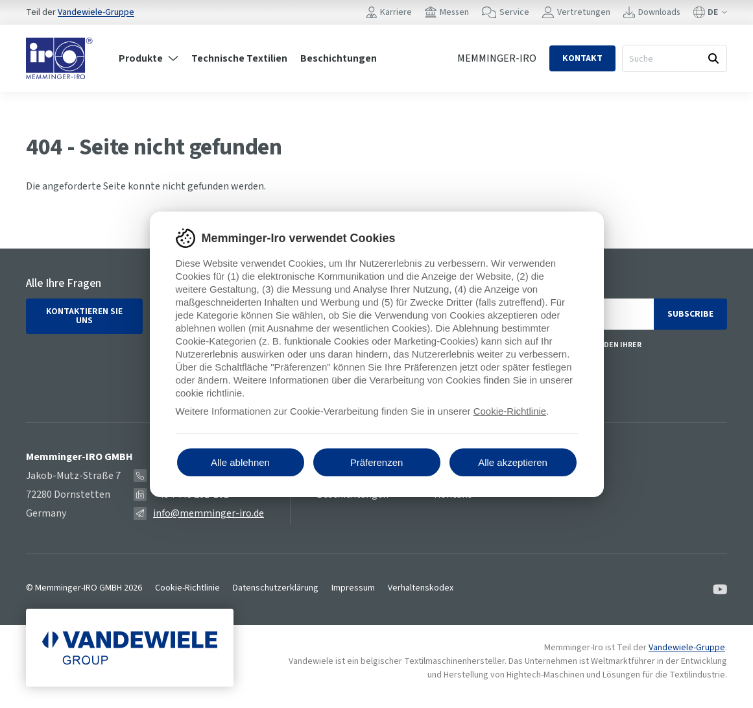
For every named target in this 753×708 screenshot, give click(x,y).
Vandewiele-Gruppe (96, 12)
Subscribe (690, 314)
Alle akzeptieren (512, 462)
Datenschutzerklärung (275, 587)
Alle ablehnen (240, 462)
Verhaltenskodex (420, 587)
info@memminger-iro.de (208, 513)
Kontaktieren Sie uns (84, 316)
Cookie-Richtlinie (187, 587)
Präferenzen (376, 462)
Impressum (353, 587)
